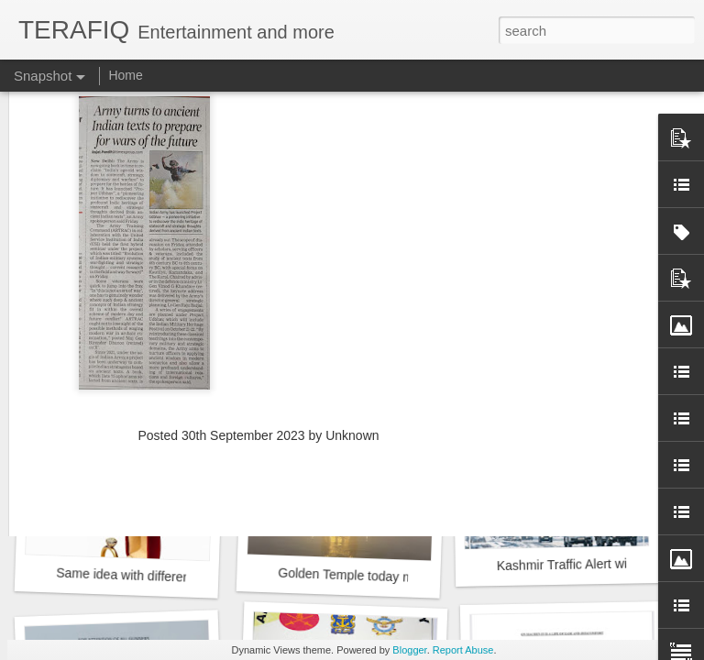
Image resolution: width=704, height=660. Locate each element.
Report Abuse (463, 649)
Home (125, 75)
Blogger (409, 649)
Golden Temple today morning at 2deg (387, 577)
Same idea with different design (146, 576)
